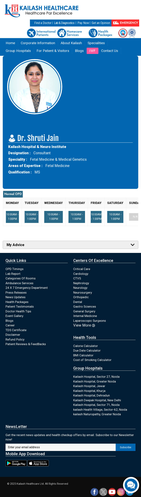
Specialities (96, 43)
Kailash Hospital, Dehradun (91, 395)
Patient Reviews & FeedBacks (26, 344)
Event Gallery (14, 316)
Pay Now (83, 23)
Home (10, 43)
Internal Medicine (85, 316)
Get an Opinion (101, 23)
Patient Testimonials (20, 306)
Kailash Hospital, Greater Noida (94, 381)
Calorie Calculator (85, 346)
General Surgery (84, 311)
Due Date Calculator (87, 350)
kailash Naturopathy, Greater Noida (97, 414)
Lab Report (13, 274)
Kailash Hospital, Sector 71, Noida (96, 405)
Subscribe (125, 447)
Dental (77, 302)
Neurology (80, 288)
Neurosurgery (82, 292)
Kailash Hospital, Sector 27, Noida (96, 376)
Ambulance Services (19, 283)
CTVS (77, 278)
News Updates (16, 297)
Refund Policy (15, 339)
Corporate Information (38, 43)
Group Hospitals (18, 51)
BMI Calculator (83, 355)
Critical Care (81, 269)
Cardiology (80, 274)
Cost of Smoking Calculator (92, 360)
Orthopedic (81, 297)
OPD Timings (15, 269)
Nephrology (81, 283)
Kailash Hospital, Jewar (89, 386)
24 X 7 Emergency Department (27, 288)
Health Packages (17, 302)
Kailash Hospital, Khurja (89, 391)
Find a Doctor (42, 23)
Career (10, 325)
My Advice (15, 245)
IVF (92, 51)
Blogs (79, 51)
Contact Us (109, 51)
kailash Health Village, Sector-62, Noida (100, 409)
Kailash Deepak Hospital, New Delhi (97, 400)
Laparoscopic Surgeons (89, 320)
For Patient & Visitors (53, 51)
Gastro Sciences (84, 306)
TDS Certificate (16, 330)
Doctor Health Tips (18, 311)
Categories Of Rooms (21, 278)
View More (84, 325)
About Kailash (71, 43)
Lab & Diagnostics (64, 23)
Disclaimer (13, 334)
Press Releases (16, 292)
